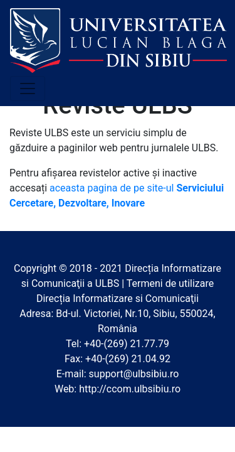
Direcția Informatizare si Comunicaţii (117, 298)
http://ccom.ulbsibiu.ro (129, 389)
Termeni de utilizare (170, 283)
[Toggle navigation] (27, 88)
